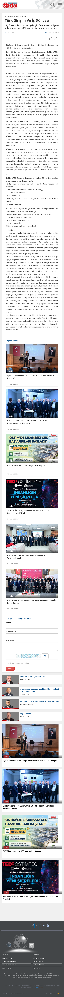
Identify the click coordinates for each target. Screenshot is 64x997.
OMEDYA (57, 994)
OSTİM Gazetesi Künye (9, 961)
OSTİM (23, 16)
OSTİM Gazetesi (7, 958)
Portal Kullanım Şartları (9, 965)
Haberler (16, 16)
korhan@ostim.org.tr (37, 987)
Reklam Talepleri (7, 968)
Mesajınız (10, 640)
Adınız (8, 622)
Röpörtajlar (36, 968)
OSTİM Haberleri (38, 961)
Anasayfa (8, 16)
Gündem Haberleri (39, 958)
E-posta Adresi (12, 631)
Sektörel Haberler (38, 965)
